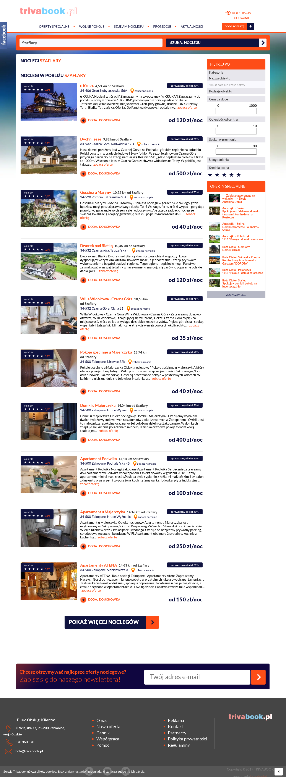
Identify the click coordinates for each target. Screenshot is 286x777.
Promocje (162, 26)
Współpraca (107, 738)
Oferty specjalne (54, 26)
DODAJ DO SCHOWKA (100, 120)
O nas (101, 720)
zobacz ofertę (187, 107)
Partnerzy (177, 732)
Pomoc (102, 745)
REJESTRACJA (238, 15)
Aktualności (192, 26)
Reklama (176, 720)
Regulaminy (179, 745)
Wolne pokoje (91, 26)
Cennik (103, 732)
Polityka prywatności (187, 738)
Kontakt (175, 726)
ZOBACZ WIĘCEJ (236, 294)
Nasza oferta (108, 726)
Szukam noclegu (129, 26)
